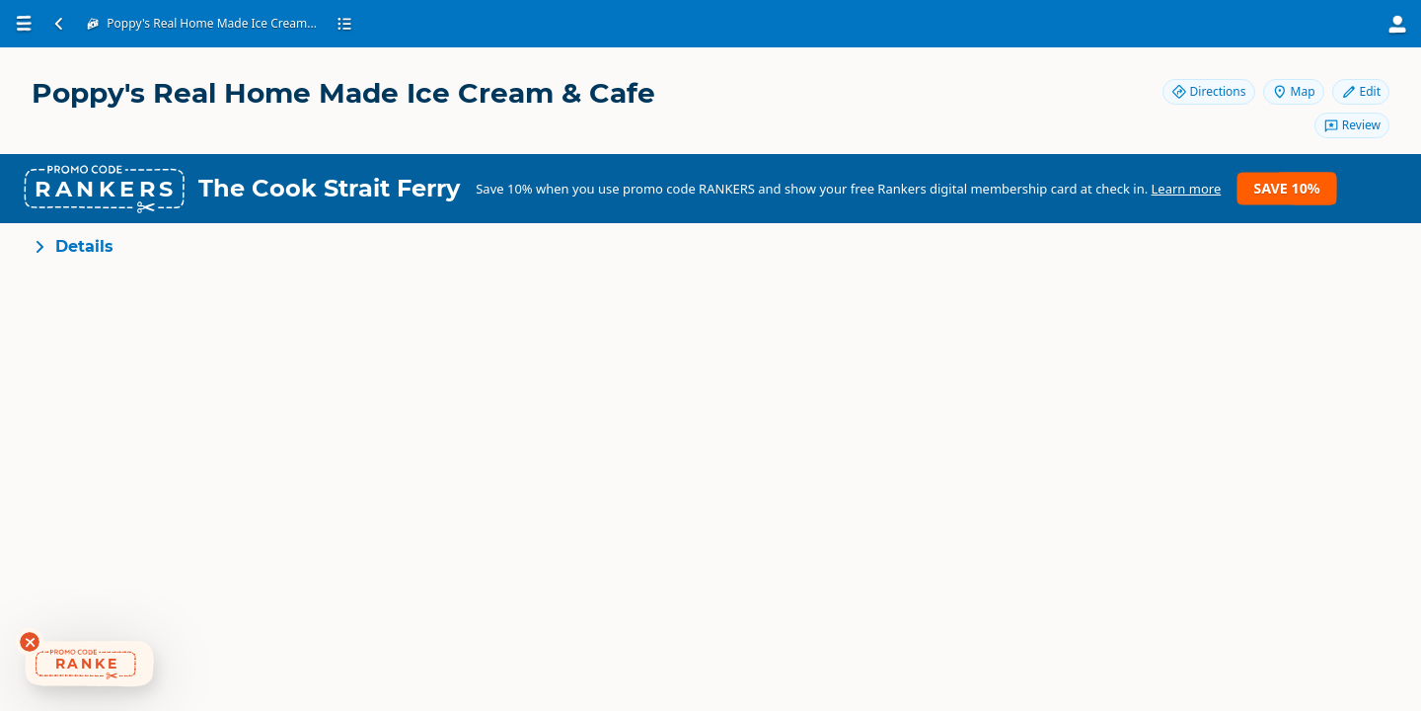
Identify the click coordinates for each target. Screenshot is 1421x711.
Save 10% (1286, 188)
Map (1293, 91)
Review (1352, 125)
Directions (1208, 91)
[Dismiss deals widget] (29, 642)
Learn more (1187, 189)
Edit (1361, 91)
